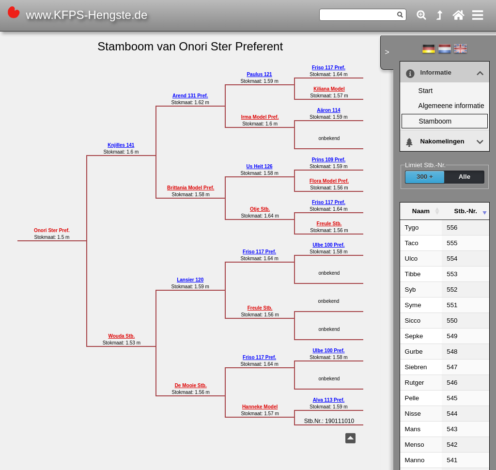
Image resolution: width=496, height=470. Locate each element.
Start (425, 90)
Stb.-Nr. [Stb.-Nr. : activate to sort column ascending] (465, 211)
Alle (464, 176)
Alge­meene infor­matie (451, 106)
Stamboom (435, 121)
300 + (425, 176)
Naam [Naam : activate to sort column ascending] (421, 211)
